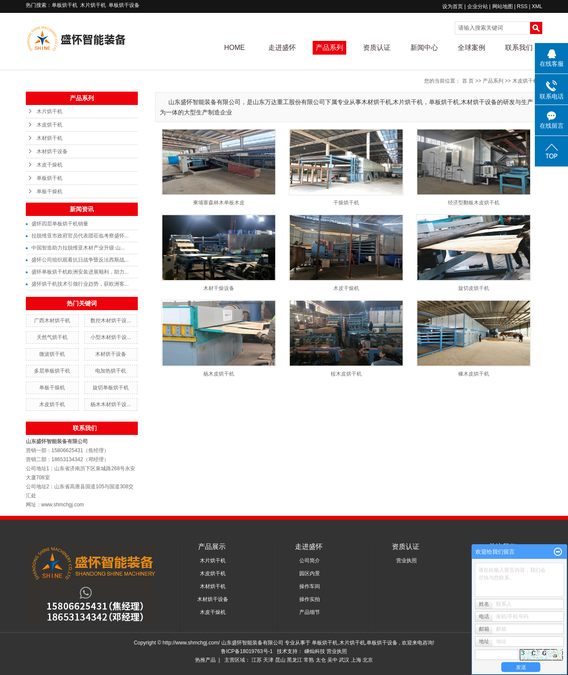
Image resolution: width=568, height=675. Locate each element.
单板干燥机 (49, 191)
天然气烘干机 (52, 337)
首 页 (468, 81)
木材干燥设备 (218, 288)
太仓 (321, 660)
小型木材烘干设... (110, 337)
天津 (268, 660)
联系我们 (519, 47)
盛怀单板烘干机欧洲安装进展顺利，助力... (80, 272)
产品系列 (329, 47)
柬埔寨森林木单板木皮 (219, 203)
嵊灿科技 (315, 651)
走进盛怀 (282, 47)
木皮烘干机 (49, 125)
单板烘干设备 (124, 5)
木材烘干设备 (52, 151)
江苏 (256, 660)
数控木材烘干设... (110, 320)
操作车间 (309, 586)
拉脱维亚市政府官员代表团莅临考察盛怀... (80, 236)
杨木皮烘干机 (218, 374)
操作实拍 (309, 599)
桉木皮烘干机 (346, 374)
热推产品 (205, 660)
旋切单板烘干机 (111, 388)
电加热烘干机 (110, 371)
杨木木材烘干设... (110, 404)
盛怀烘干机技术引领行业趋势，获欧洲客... (80, 284)
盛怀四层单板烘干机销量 (59, 224)
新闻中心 (424, 47)
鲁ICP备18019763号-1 (247, 651)
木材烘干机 (49, 138)
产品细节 (309, 612)
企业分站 (477, 6)
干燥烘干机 (346, 203)
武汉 (344, 660)
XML (537, 6)
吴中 (332, 660)
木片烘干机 (93, 5)
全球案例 (471, 47)
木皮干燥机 (49, 165)
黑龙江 (294, 660)
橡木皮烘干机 (473, 374)
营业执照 (406, 561)
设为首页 (452, 6)
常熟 (309, 660)
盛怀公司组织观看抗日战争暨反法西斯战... (80, 260)
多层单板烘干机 (52, 371)
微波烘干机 (52, 354)
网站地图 (503, 6)
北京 (368, 660)
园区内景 (309, 573)
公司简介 (309, 561)
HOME (234, 47)
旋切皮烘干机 (473, 288)
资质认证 (377, 47)
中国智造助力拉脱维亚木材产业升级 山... (78, 248)
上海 (356, 660)
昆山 (280, 660)
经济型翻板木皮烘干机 (474, 203)
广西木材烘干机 (52, 320)
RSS (522, 6)
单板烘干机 (65, 5)
